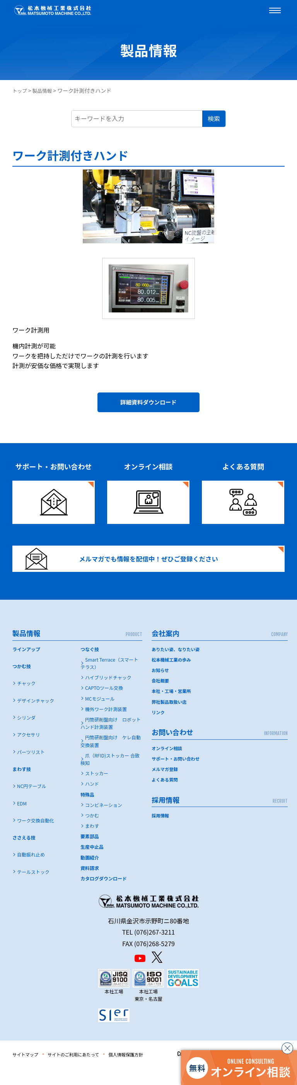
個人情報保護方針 (149, 1071)
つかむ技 (21, 683)
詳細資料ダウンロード (148, 404)
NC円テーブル (31, 803)
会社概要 (161, 697)
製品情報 (45, 90)
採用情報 (161, 832)
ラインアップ (26, 666)
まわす (92, 842)
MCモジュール (100, 715)
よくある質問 (165, 796)
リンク (159, 729)
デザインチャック (35, 717)
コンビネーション (103, 822)
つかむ (92, 832)
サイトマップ (28, 1071)
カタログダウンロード (103, 895)
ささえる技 (24, 854)
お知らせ (161, 687)
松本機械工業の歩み (172, 676)
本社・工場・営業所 (172, 708)
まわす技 (21, 786)
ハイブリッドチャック (108, 694)
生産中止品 (92, 864)
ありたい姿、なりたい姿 (177, 666)
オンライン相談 (168, 765)
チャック (26, 700)
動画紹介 (89, 874)
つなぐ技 (89, 666)
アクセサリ (28, 752)
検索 (214, 118)
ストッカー (96, 790)
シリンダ (26, 734)
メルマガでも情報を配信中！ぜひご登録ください (133, 570)
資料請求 (89, 885)
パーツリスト (31, 769)
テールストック (33, 888)
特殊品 (87, 811)
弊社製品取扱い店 (170, 718)
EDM (22, 820)
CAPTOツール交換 (104, 705)
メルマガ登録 (165, 786)
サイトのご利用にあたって (86, 1071)
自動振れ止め (31, 871)
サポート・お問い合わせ (177, 775)
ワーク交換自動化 (35, 837)
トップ (20, 90)
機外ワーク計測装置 (106, 726)
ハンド (92, 801)
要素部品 (89, 853)
